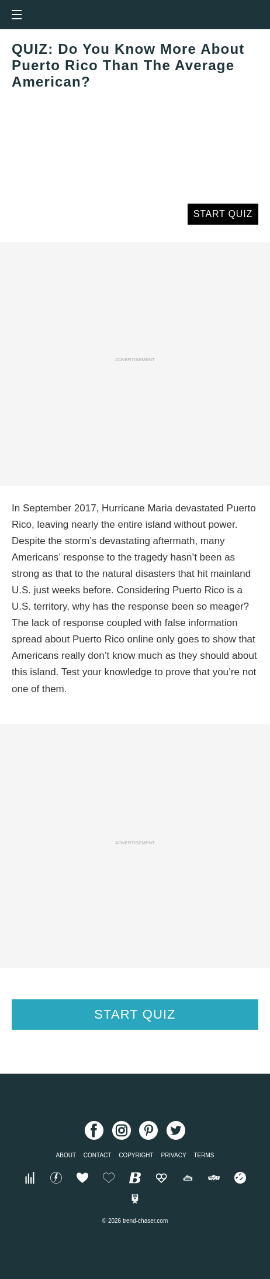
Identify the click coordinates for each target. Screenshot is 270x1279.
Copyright (136, 1155)
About (66, 1155)
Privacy (173, 1155)
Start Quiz (222, 214)
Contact (98, 1155)
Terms (203, 1155)
